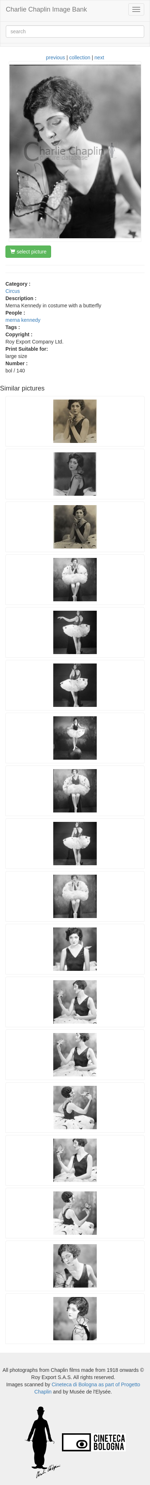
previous (55, 57)
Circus (12, 291)
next (99, 57)
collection (79, 57)
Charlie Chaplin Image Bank (46, 9)
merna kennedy (23, 320)
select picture (28, 252)
